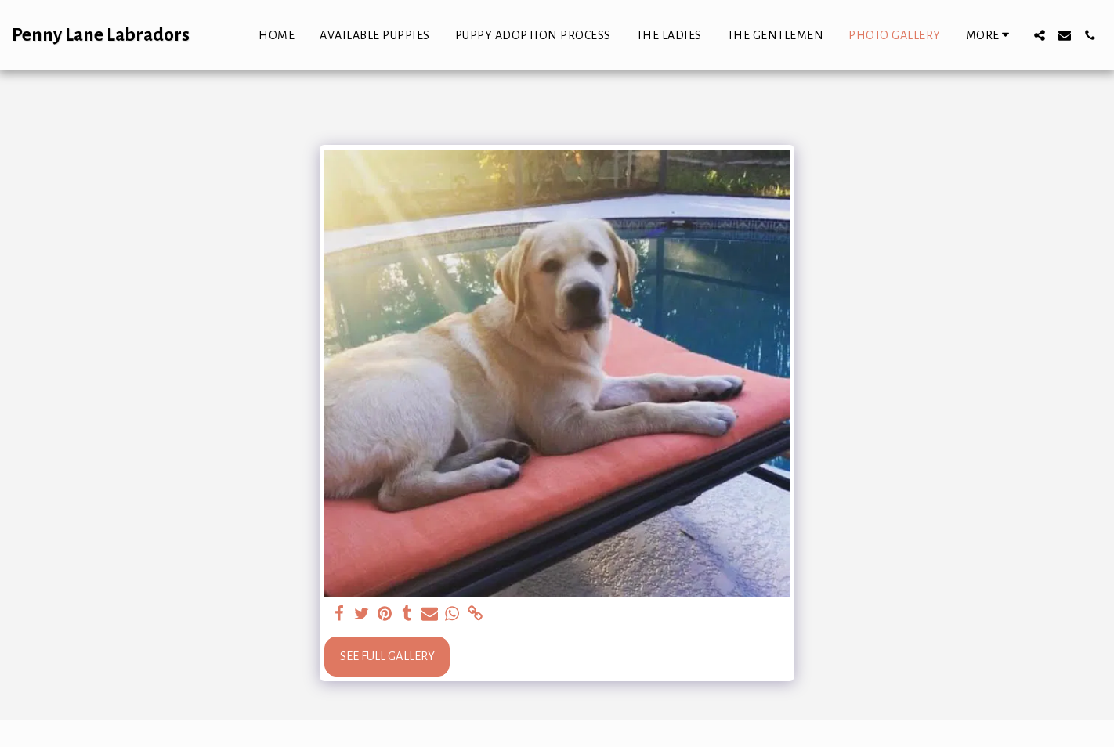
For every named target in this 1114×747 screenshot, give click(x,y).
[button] (1039, 35)
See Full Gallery (387, 656)
